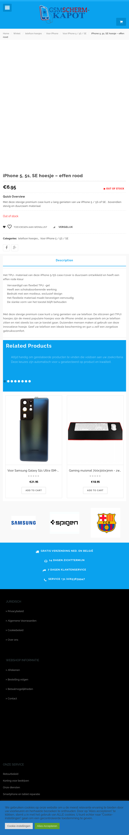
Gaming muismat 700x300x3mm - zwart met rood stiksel (96, 470)
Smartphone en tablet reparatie (21, 794)
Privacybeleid (16, 611)
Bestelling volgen (18, 679)
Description (64, 260)
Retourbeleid (10, 773)
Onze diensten (11, 787)
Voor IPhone (52, 33)
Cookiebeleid (15, 630)
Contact (12, 698)
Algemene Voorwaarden (22, 620)
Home (6, 33)
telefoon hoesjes (33, 33)
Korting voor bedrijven (16, 780)
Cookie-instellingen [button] (18, 826)
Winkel (16, 33)
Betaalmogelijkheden (20, 689)
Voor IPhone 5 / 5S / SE (74, 33)
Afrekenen (14, 670)
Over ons (13, 639)
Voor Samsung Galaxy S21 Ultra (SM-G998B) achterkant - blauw (34, 470)
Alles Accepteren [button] (47, 826)
